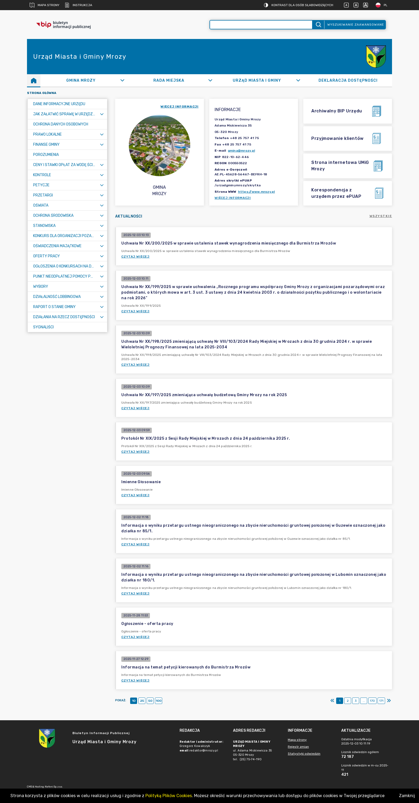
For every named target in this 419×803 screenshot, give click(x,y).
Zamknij (407, 795)
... (364, 701)
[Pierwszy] (332, 701)
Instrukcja (78, 5)
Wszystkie (381, 216)
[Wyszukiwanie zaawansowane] (261, 25)
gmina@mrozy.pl (241, 150)
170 (372, 701)
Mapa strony (44, 5)
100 (158, 701)
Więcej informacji (233, 198)
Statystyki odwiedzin (304, 753)
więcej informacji (180, 106)
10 (133, 701)
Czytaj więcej (135, 256)
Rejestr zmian (298, 747)
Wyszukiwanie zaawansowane (355, 24)
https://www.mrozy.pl (256, 192)
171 (381, 701)
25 (142, 701)
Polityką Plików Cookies (168, 795)
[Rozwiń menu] (102, 114)
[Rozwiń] (122, 80)
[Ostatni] (389, 701)
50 (150, 701)
